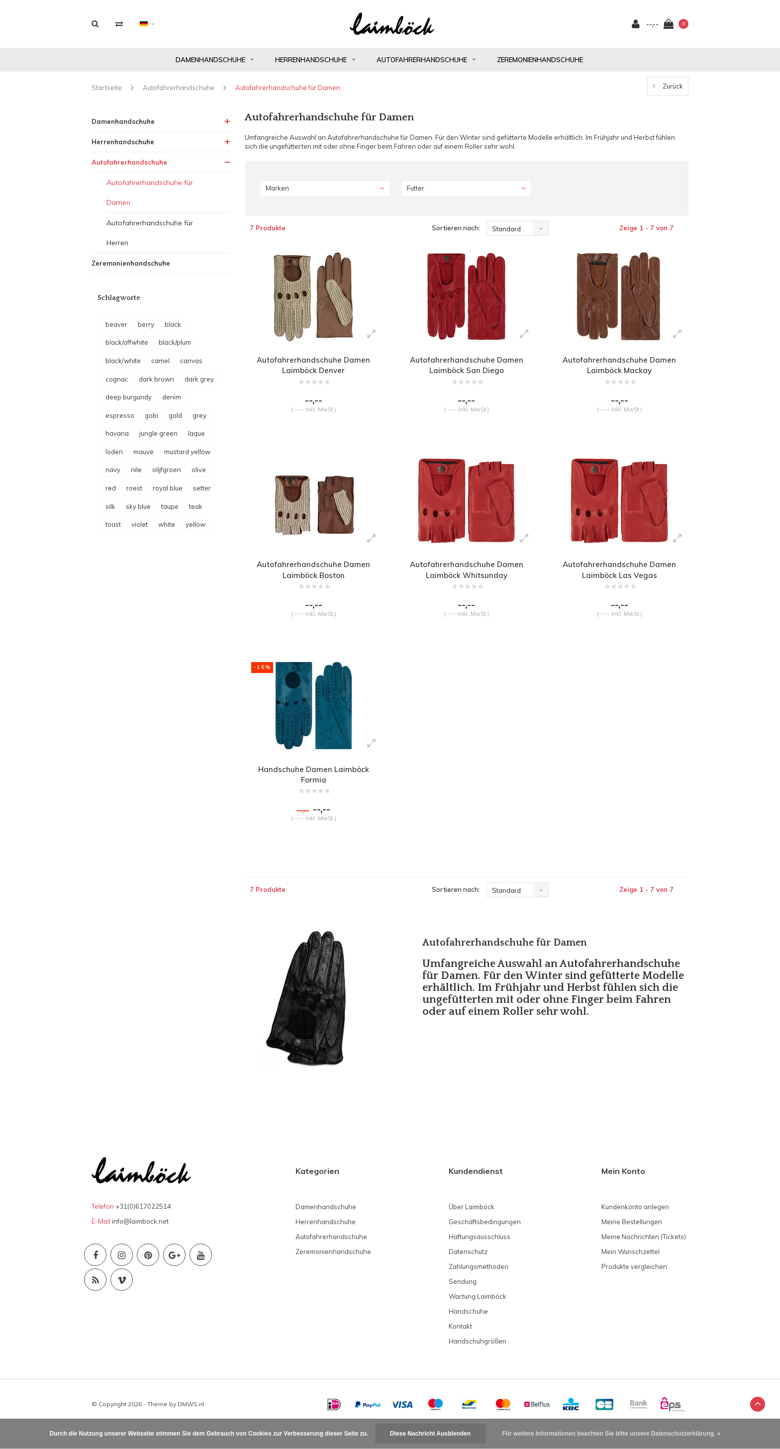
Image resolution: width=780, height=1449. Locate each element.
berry (146, 330)
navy (112, 475)
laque (196, 439)
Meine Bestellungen (631, 1241)
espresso (119, 421)
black (173, 330)
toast (113, 530)
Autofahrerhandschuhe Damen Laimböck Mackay (619, 371)
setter (202, 493)
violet (139, 530)
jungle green (158, 439)
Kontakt (460, 1346)
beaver (116, 330)
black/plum (175, 348)
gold (175, 421)
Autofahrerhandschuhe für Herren (149, 237)
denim (171, 402)
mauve (143, 457)
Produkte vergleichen (634, 1286)
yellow (195, 530)
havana (117, 439)
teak (195, 511)
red (110, 493)
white (166, 530)
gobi (151, 421)
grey (199, 421)
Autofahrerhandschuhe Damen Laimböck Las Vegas (619, 580)
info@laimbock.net (140, 1241)
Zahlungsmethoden (478, 1286)
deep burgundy (128, 402)
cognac (116, 384)
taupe (170, 511)
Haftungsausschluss (479, 1256)
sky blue (138, 511)
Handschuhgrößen (477, 1360)
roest (134, 493)
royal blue (168, 493)
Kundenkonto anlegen (635, 1226)
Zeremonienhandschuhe (540, 65)
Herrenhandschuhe (315, 65)
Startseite (107, 93)
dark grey (199, 384)
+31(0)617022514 (143, 1226)
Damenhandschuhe (215, 65)
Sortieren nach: (456, 233)
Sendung (463, 1301)
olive (199, 475)
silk (110, 511)
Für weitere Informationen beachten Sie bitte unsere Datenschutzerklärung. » (611, 1433)
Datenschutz (468, 1271)
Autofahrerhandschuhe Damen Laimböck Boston (313, 580)
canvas (191, 366)
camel (160, 366)
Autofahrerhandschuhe (426, 65)
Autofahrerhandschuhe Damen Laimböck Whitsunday (466, 580)
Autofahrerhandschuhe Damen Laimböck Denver (313, 371)
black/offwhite (126, 348)
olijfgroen (166, 475)
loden (114, 457)
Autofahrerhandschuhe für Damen (287, 93)
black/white (123, 366)
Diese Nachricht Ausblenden (430, 1433)
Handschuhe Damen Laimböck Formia (313, 790)
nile (136, 475)
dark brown (156, 384)
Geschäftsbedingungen (485, 1241)
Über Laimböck (471, 1226)
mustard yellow (187, 457)
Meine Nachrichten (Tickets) (643, 1256)
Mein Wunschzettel (630, 1271)
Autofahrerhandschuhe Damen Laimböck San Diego (466, 371)
